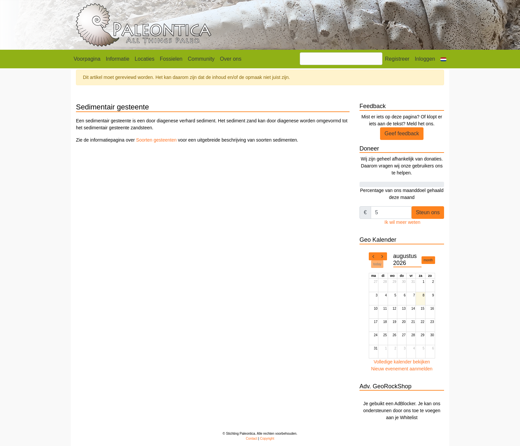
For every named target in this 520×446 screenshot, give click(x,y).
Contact (251, 438)
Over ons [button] (230, 59)
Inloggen (425, 59)
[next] (382, 256)
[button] (443, 59)
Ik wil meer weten (402, 222)
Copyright (267, 438)
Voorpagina (87, 59)
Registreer (397, 59)
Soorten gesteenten (156, 140)
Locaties (145, 59)
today (377, 264)
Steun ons (428, 212)
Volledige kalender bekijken (402, 361)
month (428, 260)
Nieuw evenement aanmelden (401, 368)
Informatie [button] (117, 59)
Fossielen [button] (171, 59)
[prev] (373, 256)
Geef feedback (401, 133)
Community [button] (201, 59)
